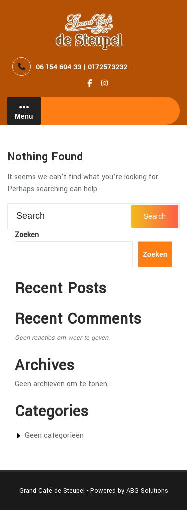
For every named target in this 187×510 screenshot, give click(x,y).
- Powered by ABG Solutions (126, 490)
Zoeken (27, 235)
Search (155, 216)
